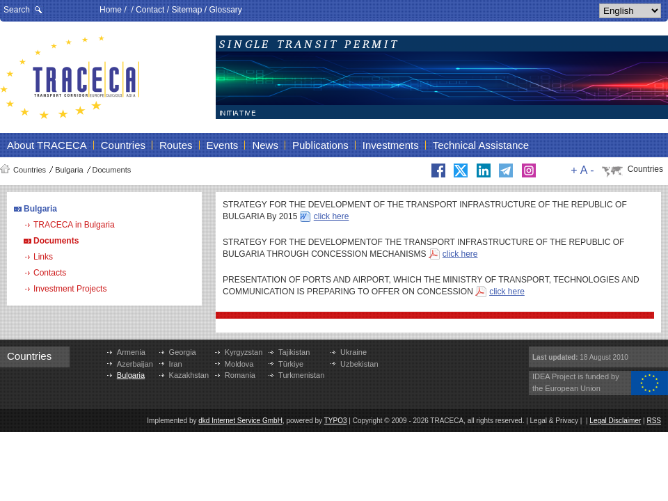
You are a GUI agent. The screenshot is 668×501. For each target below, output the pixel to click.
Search (16, 10)
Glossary (225, 10)
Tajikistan (294, 352)
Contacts (49, 273)
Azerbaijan (135, 364)
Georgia (182, 352)
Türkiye (290, 364)
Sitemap (186, 10)
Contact (150, 10)
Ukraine (353, 352)
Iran (175, 364)
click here (331, 216)
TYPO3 (335, 420)
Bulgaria (69, 170)
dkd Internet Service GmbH (240, 420)
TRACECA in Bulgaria (74, 225)
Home (111, 10)
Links (43, 257)
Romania (240, 375)
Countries (29, 170)
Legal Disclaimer (615, 420)
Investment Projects (69, 289)
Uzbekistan (359, 364)
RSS (653, 420)
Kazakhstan (189, 375)
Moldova (239, 364)
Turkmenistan (301, 375)
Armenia (131, 352)
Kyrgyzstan (243, 352)
